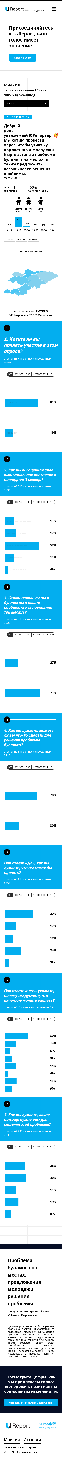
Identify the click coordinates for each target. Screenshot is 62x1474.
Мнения (12, 1439)
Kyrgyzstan (38, 10)
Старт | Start (22, 57)
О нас (7, 1447)
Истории (32, 1439)
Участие (16, 1447)
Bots (24, 1447)
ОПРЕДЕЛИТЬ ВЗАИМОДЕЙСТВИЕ (31, 1402)
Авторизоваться (27, 1452)
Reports (31, 1447)
